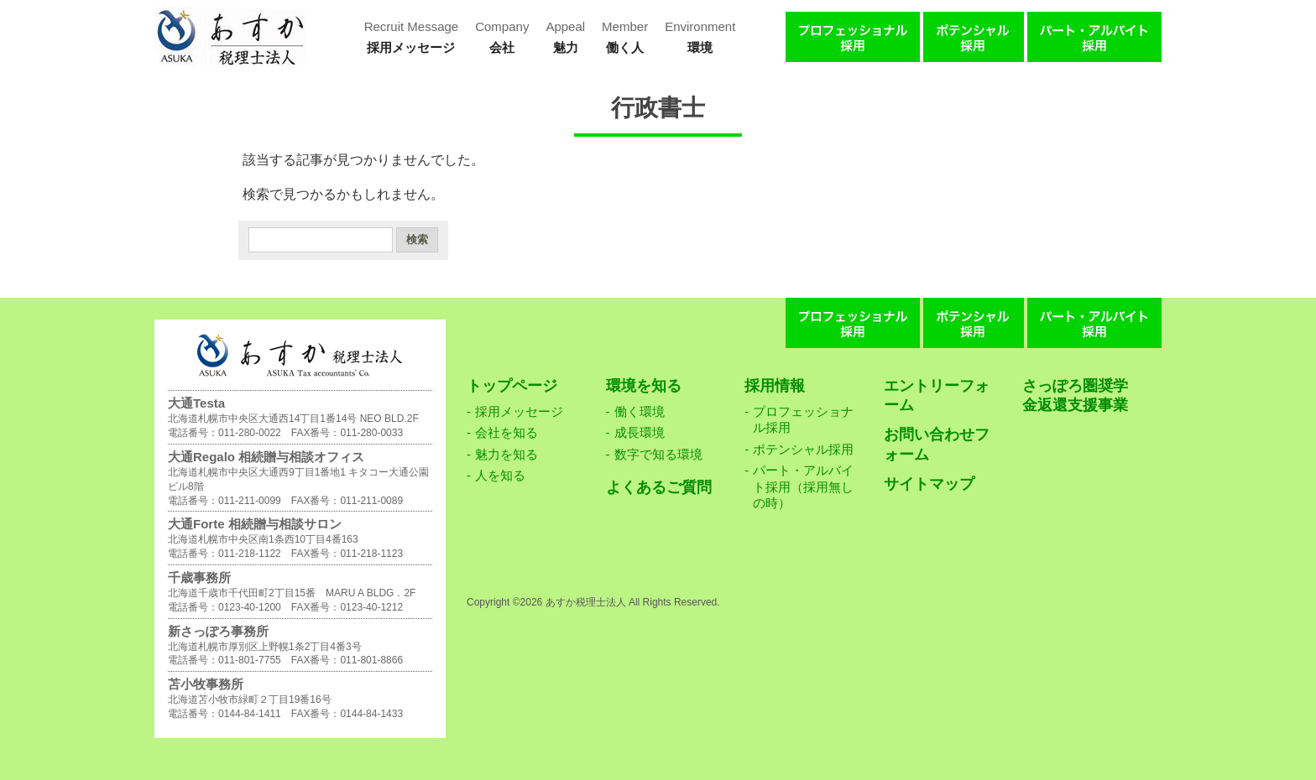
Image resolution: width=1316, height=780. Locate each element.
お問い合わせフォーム (937, 444)
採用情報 (774, 385)
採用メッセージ (519, 411)
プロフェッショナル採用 (803, 419)
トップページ (512, 385)
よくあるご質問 (659, 487)
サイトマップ (929, 484)
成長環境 (639, 432)
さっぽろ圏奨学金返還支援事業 (1075, 395)
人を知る (500, 475)
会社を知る (506, 432)
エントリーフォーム (937, 395)
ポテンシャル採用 (803, 449)
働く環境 (639, 411)
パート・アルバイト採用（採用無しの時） (803, 486)
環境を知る (644, 385)
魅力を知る (506, 454)
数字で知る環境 (658, 454)
